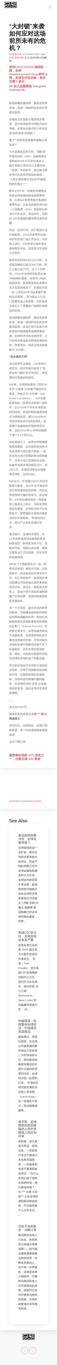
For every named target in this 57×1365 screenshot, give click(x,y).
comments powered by (25, 801)
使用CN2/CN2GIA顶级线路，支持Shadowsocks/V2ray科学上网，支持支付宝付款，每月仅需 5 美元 (28, 74)
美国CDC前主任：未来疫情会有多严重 (27, 936)
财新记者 (16, 54)
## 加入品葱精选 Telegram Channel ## (27, 88)
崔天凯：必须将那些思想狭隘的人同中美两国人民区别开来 (27, 1129)
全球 (11, 57)
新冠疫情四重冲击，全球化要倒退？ (27, 838)
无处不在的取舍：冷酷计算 (27, 1228)
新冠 (27, 57)
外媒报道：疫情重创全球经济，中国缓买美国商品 (27, 1026)
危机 (21, 57)
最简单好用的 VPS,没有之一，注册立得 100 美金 (26, 757)
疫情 (16, 57)
